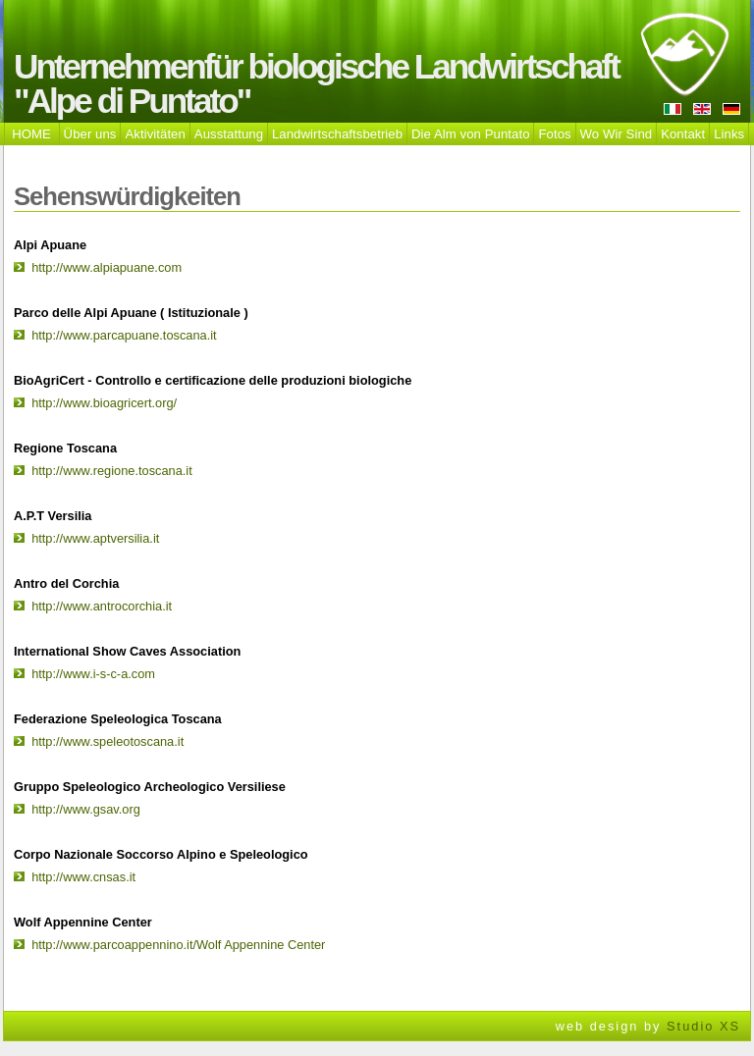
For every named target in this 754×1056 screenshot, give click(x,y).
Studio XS (703, 1026)
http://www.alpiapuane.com (106, 267)
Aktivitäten (155, 134)
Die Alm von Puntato (470, 134)
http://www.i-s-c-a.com (93, 673)
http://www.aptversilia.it (95, 538)
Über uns (90, 134)
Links (729, 134)
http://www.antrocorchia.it (101, 606)
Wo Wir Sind (616, 134)
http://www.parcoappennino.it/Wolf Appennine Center (178, 944)
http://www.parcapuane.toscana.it (124, 335)
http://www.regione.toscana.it (111, 470)
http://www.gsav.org (85, 809)
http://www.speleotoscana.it (107, 741)
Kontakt (683, 134)
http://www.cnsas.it (83, 877)
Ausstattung (228, 134)
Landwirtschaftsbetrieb (337, 134)
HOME (31, 134)
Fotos (554, 134)
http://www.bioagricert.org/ (104, 403)
